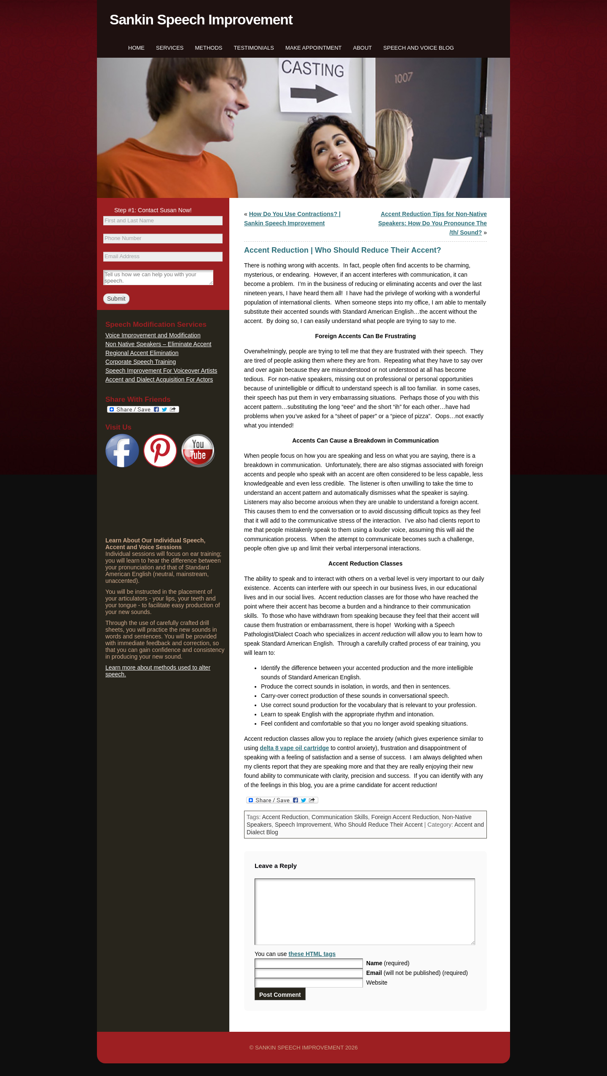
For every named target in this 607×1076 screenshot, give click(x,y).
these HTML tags (312, 966)
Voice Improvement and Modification (153, 335)
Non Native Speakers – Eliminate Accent (158, 344)
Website (376, 995)
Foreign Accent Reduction (405, 817)
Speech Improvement (303, 824)
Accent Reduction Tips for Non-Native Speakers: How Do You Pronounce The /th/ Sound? (432, 223)
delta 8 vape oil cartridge (294, 748)
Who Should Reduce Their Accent (378, 824)
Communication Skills (340, 817)
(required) (388, 975)
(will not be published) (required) (417, 985)
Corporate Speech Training (140, 361)
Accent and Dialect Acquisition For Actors (159, 379)
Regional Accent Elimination (142, 353)
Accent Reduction (285, 817)
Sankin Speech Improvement (201, 19)
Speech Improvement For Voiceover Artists (161, 370)
